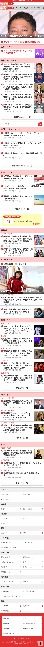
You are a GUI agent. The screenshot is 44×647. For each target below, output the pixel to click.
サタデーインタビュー (8, 547)
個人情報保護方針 (29, 623)
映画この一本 (27, 567)
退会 (24, 618)
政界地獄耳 (5, 591)
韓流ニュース (27, 494)
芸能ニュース (5, 494)
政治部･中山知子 (28, 591)
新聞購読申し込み (9, 633)
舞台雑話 (4, 567)
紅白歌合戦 (5, 611)
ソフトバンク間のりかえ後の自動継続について (24, 42)
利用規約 (6, 623)
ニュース (4, 518)
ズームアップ (27, 542)
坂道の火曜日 (5, 557)
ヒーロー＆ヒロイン (7, 542)
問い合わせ (6, 628)
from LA (25, 582)
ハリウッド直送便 (7, 582)
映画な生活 (26, 562)
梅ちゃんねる (27, 509)
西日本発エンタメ (29, 557)
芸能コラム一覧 (22, 388)
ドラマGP (4, 606)
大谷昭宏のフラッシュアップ (10, 596)
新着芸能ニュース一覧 (22, 117)
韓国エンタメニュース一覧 (22, 166)
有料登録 (6, 618)
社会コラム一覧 (22, 483)
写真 (24, 518)
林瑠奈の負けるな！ (7, 562)
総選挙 (3, 523)
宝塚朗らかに (5, 572)
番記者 (3, 509)
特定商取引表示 (28, 628)
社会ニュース (5, 499)
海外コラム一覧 (22, 438)
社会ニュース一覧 (22, 209)
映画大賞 (26, 606)
